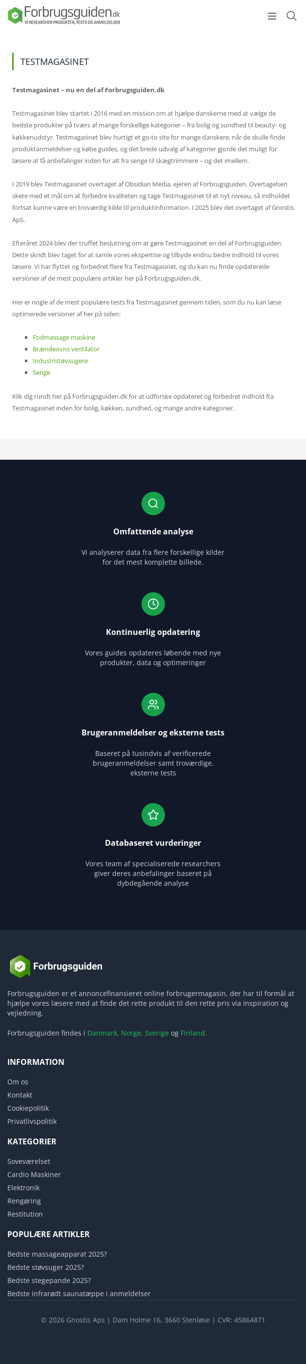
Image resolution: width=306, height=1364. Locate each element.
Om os (17, 1081)
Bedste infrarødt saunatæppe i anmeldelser (79, 1293)
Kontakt (19, 1094)
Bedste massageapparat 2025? (57, 1254)
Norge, (132, 1033)
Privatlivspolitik (32, 1121)
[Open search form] (291, 15)
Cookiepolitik (28, 1108)
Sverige (157, 1033)
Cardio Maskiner (34, 1174)
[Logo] (63, 23)
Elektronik (23, 1187)
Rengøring (24, 1200)
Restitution (25, 1214)
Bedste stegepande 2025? (49, 1280)
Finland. (194, 1033)
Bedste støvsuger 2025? (45, 1267)
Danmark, (103, 1033)
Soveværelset (28, 1161)
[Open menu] (272, 16)
